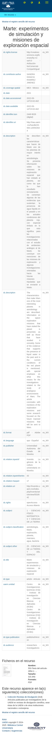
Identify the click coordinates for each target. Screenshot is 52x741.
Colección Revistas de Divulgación (22, 697)
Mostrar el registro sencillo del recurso (18, 21)
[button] (24, 2)
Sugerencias (16, 731)
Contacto (6, 731)
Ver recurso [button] (10, 15)
